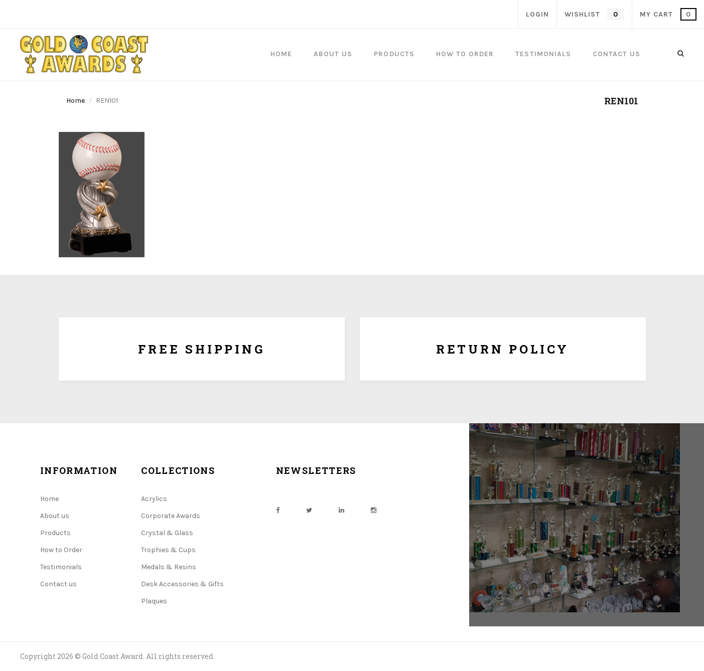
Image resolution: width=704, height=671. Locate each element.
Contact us (58, 584)
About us (54, 516)
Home (75, 100)
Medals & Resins (168, 567)
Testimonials (61, 567)
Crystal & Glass (167, 533)
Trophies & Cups (168, 550)
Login (537, 14)
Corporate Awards (170, 516)
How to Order (61, 550)
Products (55, 533)
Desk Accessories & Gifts (182, 584)
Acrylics (154, 498)
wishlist (594, 14)
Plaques (154, 601)
